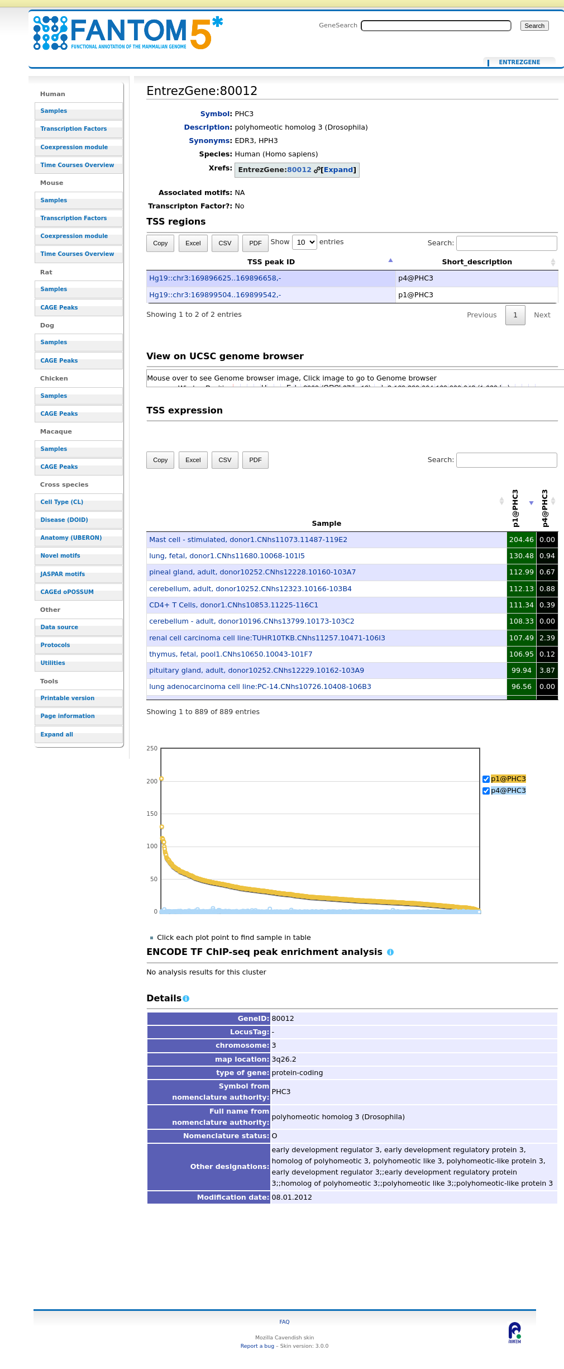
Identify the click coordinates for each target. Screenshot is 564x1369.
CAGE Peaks (59, 308)
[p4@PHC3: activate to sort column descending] (547, 501)
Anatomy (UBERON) (71, 538)
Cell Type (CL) (62, 502)
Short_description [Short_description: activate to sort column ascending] (477, 262)
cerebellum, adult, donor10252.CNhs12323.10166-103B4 (250, 588)
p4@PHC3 (508, 790)
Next (542, 315)
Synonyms (209, 140)
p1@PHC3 (508, 778)
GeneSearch (338, 25)
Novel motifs (60, 556)
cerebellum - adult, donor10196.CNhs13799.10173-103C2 (252, 621)
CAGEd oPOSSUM (67, 592)
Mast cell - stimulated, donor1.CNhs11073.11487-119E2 (248, 539)
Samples (54, 111)
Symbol (215, 114)
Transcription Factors (74, 129)
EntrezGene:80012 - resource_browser (121, 26)
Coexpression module (74, 147)
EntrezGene (519, 62)
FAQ (285, 1322)
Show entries (307, 241)
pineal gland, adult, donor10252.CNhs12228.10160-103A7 (252, 572)
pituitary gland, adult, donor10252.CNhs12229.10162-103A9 (256, 670)
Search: (492, 243)
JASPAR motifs (63, 574)
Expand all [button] (57, 734)
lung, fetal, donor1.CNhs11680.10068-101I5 (227, 556)
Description (207, 127)
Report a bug (257, 1346)
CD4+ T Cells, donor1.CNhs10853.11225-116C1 (233, 605)
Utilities (53, 663)
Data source (60, 627)
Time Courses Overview (77, 165)
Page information (68, 716)
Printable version (68, 698)
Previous (482, 315)
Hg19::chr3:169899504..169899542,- (215, 295)
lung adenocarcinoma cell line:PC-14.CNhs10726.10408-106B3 (260, 686)
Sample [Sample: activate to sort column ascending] (326, 523)
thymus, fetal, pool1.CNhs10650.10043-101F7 (231, 654)
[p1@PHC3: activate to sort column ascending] (522, 501)
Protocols (55, 645)
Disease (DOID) (64, 520)
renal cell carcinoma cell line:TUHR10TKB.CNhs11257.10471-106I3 (267, 638)
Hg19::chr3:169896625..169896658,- (215, 278)
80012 (299, 169)
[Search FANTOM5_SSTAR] (436, 25)
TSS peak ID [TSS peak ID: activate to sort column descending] (271, 262)
